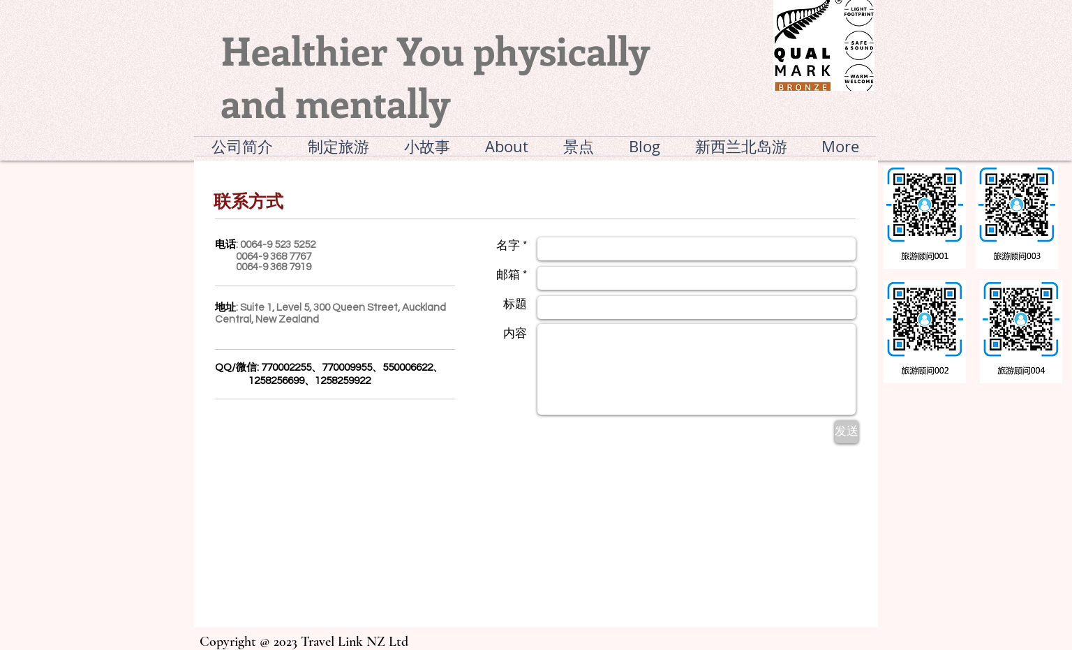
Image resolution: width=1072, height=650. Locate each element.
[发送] (846, 431)
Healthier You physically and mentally (435, 76)
